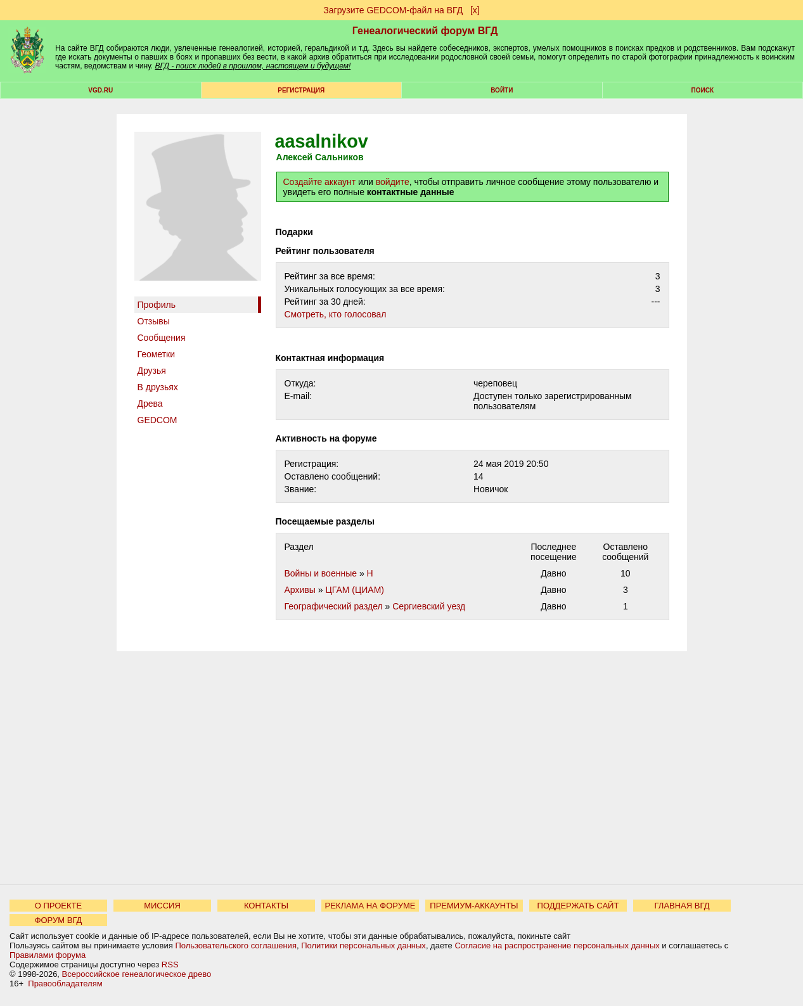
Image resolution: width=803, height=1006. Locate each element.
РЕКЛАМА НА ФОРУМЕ (369, 905)
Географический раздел (334, 606)
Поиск (702, 90)
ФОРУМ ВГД (58, 920)
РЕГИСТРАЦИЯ (301, 90)
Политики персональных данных (363, 945)
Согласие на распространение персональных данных (556, 945)
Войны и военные (321, 573)
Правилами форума (48, 955)
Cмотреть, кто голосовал (336, 314)
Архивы (300, 590)
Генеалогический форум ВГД (425, 30)
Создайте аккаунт (319, 182)
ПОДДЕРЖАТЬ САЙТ (578, 905)
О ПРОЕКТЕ (58, 905)
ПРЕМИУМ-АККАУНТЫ (474, 905)
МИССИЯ (162, 905)
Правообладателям (65, 983)
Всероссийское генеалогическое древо (137, 974)
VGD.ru (100, 90)
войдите (392, 182)
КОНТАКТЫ (266, 905)
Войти (502, 90)
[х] (475, 10)
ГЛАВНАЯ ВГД (682, 905)
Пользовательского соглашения (236, 945)
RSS (170, 964)
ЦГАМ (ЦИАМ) (354, 590)
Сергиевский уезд (428, 606)
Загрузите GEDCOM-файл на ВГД (393, 10)
